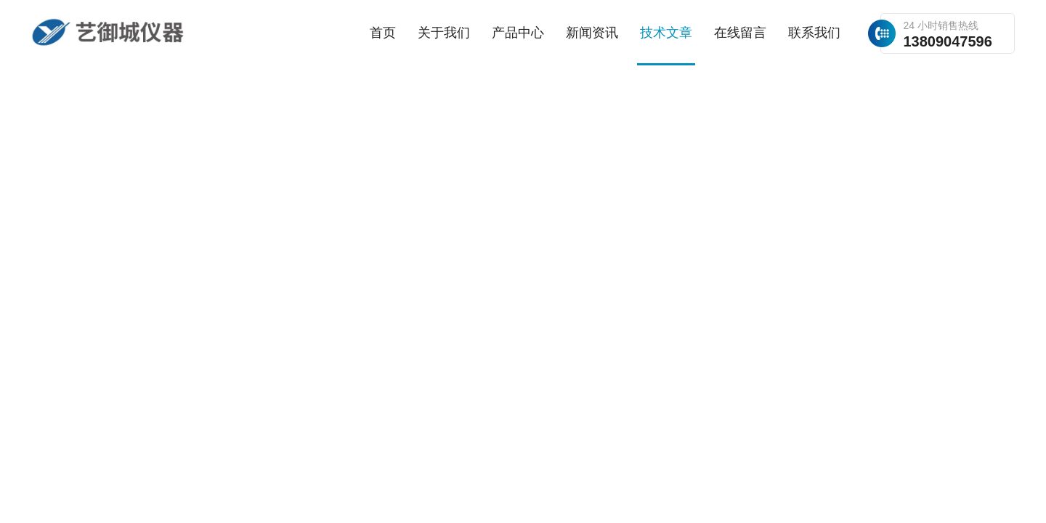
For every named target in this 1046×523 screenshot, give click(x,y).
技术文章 (666, 32)
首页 (383, 32)
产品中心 (518, 32)
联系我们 (814, 32)
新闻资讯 (592, 32)
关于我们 (444, 32)
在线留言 (740, 32)
